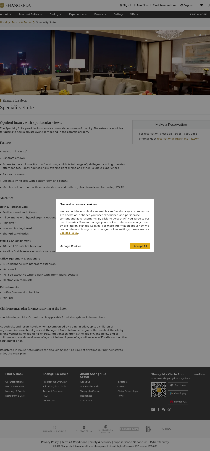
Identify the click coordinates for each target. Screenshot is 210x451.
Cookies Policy (69, 233)
